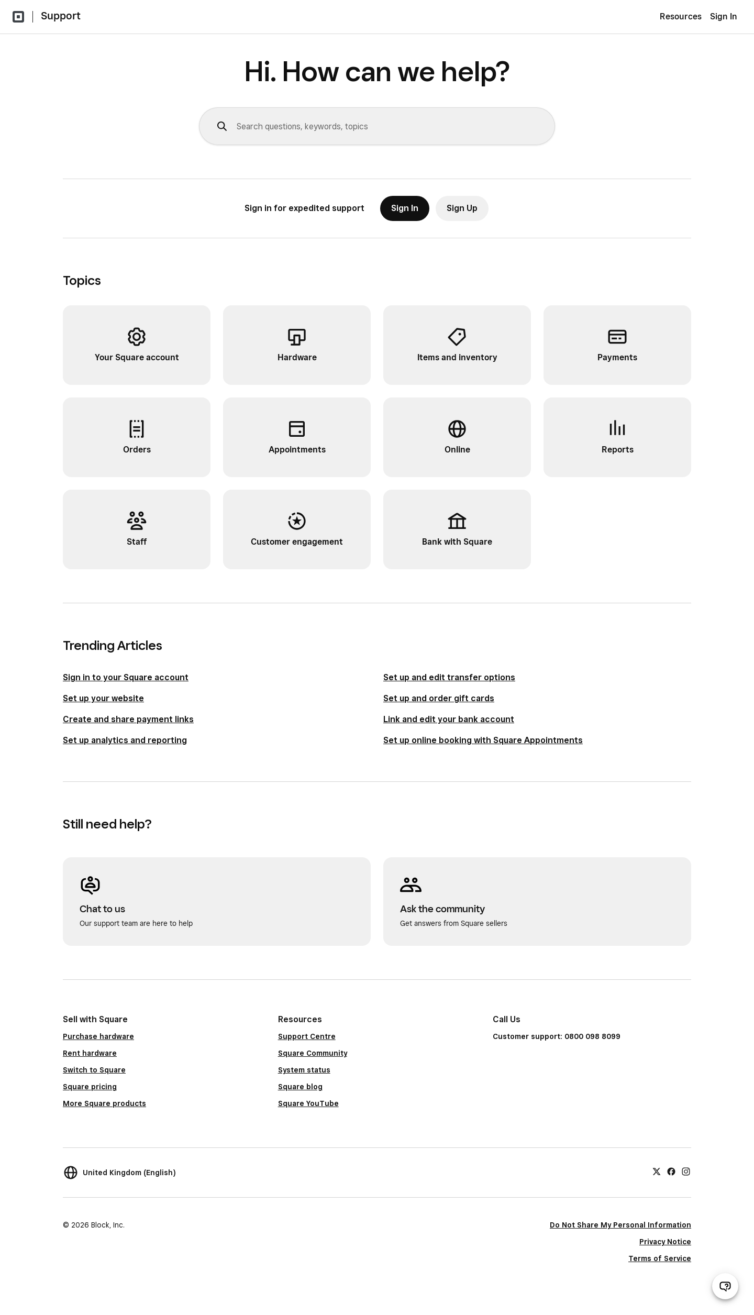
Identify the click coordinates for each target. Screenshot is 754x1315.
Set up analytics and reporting (125, 740)
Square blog (300, 1086)
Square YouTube (308, 1103)
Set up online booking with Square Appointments (483, 740)
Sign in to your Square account (125, 677)
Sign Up (462, 208)
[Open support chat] (725, 1286)
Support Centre (307, 1036)
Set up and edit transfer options (449, 677)
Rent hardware (90, 1053)
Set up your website (103, 698)
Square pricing (90, 1086)
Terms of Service (659, 1258)
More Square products (104, 1103)
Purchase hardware (98, 1036)
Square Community (312, 1053)
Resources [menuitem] (681, 16)
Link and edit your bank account (448, 719)
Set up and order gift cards (438, 698)
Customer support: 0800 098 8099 (556, 1036)
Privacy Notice (665, 1241)
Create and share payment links (128, 719)
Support (61, 15)
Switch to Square (94, 1070)
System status (304, 1070)
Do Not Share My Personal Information (620, 1225)
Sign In (723, 16)
